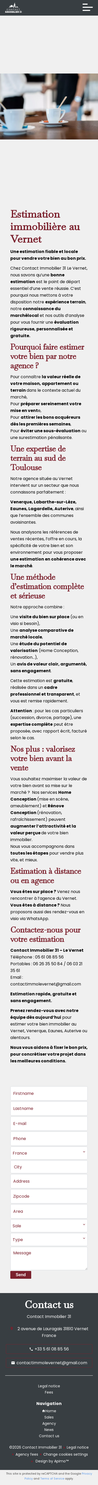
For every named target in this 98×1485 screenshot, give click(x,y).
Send (21, 1275)
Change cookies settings (65, 1454)
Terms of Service (52, 1478)
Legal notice (78, 1447)
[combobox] (49, 1153)
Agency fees (26, 1454)
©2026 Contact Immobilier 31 (35, 1447)
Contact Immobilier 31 (49, 1317)
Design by (52, 1461)
